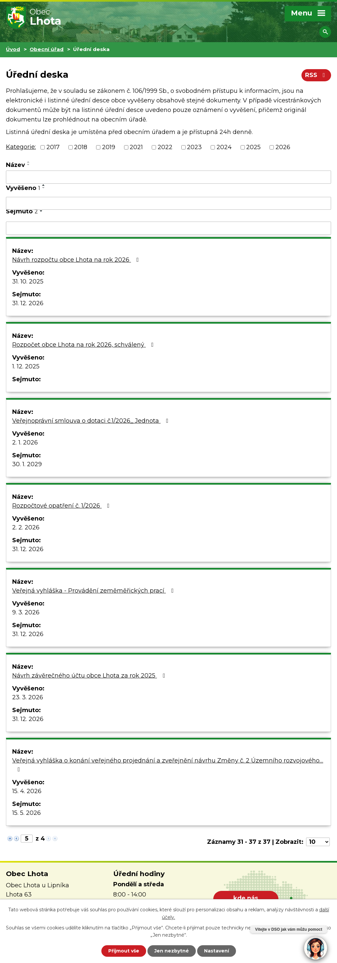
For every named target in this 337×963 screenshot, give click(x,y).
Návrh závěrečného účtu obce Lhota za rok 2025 (90, 675)
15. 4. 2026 (26, 791)
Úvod (13, 49)
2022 (165, 147)
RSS (316, 75)
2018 (80, 147)
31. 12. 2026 (27, 303)
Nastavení (216, 951)
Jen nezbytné (171, 951)
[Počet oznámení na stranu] (318, 842)
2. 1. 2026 (25, 442)
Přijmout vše (123, 951)
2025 (253, 147)
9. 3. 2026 (25, 612)
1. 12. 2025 (25, 366)
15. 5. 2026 (26, 812)
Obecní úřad (47, 49)
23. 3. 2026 (27, 697)
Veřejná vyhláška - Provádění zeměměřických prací (94, 590)
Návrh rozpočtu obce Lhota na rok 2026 (77, 259)
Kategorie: (21, 146)
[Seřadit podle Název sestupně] (28, 164)
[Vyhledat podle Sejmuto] (168, 228)
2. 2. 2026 (25, 527)
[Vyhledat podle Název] (168, 177)
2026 (282, 147)
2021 (136, 147)
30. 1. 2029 (27, 464)
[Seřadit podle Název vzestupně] (28, 162)
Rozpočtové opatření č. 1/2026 (62, 505)
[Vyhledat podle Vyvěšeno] (168, 203)
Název (15, 165)
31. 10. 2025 (27, 281)
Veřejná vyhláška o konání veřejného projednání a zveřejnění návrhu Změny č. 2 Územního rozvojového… (167, 764)
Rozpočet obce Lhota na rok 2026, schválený (84, 344)
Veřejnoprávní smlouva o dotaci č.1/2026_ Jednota (91, 420)
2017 (53, 147)
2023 (194, 147)
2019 (108, 147)
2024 (224, 147)
